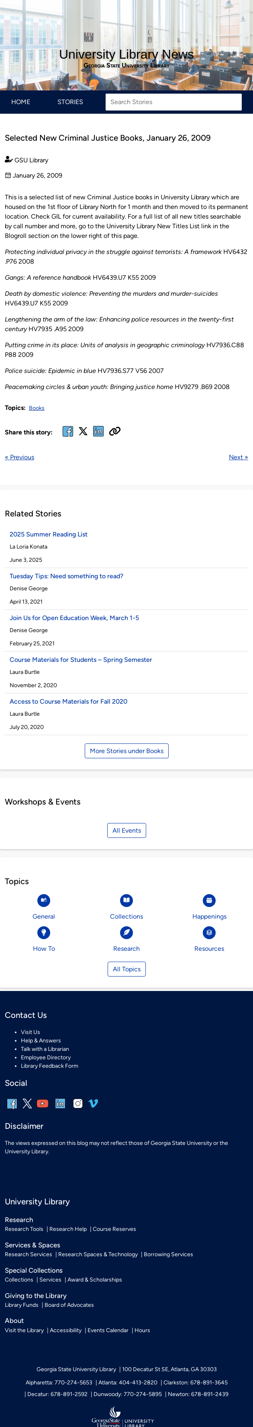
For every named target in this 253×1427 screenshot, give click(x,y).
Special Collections (34, 1270)
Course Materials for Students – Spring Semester (81, 659)
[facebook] (68, 436)
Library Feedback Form (49, 1066)
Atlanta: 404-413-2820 (127, 1382)
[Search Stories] (174, 102)
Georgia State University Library (126, 65)
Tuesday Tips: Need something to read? (66, 576)
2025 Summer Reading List (49, 534)
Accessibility (66, 1330)
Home (20, 102)
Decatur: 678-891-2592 (57, 1394)
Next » (238, 457)
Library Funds (22, 1305)
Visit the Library (24, 1330)
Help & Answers (41, 1040)
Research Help (68, 1229)
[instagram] (78, 1109)
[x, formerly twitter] (83, 434)
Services (50, 1279)
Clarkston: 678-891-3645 (195, 1382)
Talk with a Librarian (45, 1049)
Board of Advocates (69, 1305)
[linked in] (98, 436)
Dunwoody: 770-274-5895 (128, 1394)
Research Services (28, 1254)
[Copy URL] (115, 432)
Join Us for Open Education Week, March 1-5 (74, 618)
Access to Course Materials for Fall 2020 (68, 701)
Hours (142, 1330)
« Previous (19, 457)
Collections (19, 1279)
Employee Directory (46, 1057)
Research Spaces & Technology (98, 1254)
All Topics (127, 969)
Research (19, 1220)
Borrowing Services (168, 1254)
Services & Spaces (32, 1245)
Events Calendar (108, 1330)
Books (37, 408)
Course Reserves (114, 1229)
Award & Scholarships (94, 1279)
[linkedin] (60, 1109)
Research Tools (24, 1229)
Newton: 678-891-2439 (198, 1394)
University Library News (126, 54)
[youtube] (42, 1109)
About (14, 1320)
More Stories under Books (126, 751)
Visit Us (30, 1032)
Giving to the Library (36, 1296)
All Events (126, 830)
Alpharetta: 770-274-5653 (59, 1382)
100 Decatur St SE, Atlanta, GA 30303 (169, 1369)
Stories (70, 102)
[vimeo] (93, 1106)
